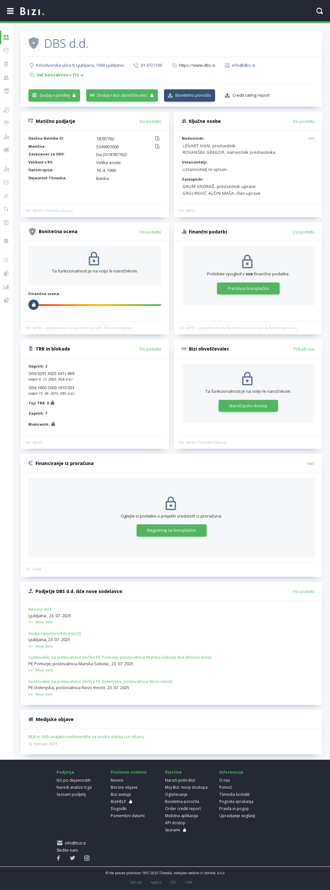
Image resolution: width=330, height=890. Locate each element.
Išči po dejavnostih (74, 780)
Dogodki (119, 808)
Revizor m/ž (39, 609)
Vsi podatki (150, 121)
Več (311, 138)
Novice (117, 780)
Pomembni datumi (128, 815)
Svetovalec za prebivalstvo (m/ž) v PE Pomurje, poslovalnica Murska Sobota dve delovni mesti (119, 657)
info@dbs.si (243, 65)
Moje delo (44, 621)
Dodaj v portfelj (55, 95)
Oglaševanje (176, 794)
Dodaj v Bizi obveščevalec (122, 95)
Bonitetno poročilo (193, 95)
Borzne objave (124, 787)
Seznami (172, 830)
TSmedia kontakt (234, 794)
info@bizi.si (74, 843)
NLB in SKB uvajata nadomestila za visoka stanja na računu (86, 736)
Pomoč (225, 787)
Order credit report (183, 808)
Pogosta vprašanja (236, 801)
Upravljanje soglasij (237, 815)
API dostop (175, 823)
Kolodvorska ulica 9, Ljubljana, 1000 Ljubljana (80, 65)
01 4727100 (151, 65)
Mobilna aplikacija (181, 815)
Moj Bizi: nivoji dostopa (186, 787)
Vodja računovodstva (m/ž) (54, 633)
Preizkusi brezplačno (248, 288)
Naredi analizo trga (74, 787)
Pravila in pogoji (234, 808)
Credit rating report (251, 95)
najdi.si (155, 882)
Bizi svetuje (121, 794)
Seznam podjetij (71, 794)
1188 (188, 882)
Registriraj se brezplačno (171, 530)
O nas (224, 780)
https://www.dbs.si (197, 65)
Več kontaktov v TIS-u (60, 75)
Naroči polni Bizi (180, 780)
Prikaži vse (304, 349)
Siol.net (136, 882)
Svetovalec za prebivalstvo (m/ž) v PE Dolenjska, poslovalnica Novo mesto (100, 681)
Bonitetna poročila (182, 801)
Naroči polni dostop (248, 406)
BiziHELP (118, 801)
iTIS (173, 882)
